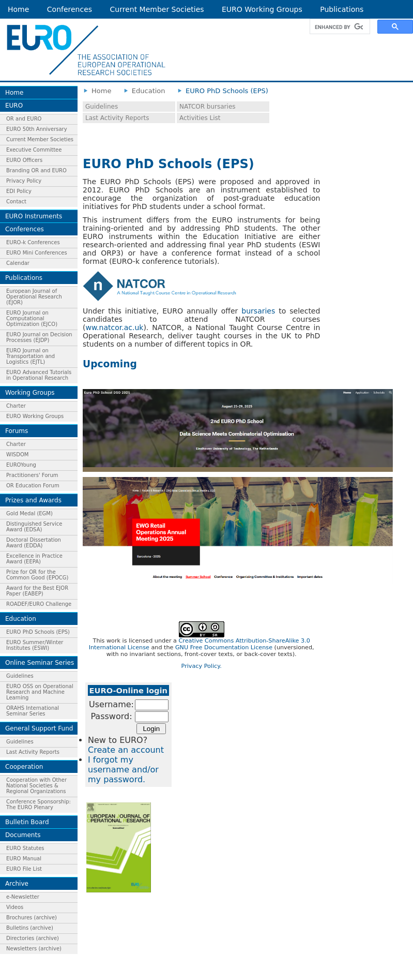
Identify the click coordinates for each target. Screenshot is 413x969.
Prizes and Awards (33, 500)
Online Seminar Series (39, 662)
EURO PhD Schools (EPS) (38, 632)
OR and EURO (23, 119)
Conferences (69, 9)
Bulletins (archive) (29, 928)
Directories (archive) (32, 938)
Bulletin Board (27, 822)
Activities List (200, 118)
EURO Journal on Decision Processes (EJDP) (39, 337)
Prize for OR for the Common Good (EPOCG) (37, 574)
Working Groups (30, 392)
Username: (111, 704)
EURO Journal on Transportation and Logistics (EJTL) (30, 356)
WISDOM (17, 454)
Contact (16, 201)
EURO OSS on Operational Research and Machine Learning (39, 691)
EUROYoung (21, 465)
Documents (22, 835)
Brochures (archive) (31, 917)
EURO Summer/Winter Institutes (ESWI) (34, 645)
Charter (16, 406)
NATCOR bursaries (207, 106)
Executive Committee (34, 150)
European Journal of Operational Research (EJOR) (34, 296)
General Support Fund (39, 728)
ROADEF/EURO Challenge (38, 604)
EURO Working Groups (262, 9)
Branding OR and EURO (36, 170)
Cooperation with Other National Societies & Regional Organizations (36, 785)
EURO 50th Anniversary (36, 129)
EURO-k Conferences (33, 242)
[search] (339, 27)
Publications (341, 9)
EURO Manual (23, 858)
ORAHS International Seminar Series (32, 711)
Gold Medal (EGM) (29, 513)
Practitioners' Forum (32, 475)
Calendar (17, 263)
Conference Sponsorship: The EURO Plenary (38, 804)
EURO (14, 105)
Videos (14, 907)
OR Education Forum (32, 485)
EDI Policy (19, 191)
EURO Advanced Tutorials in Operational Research (38, 375)
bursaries (258, 311)
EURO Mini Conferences (36, 253)
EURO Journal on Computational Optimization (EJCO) (31, 318)
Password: (111, 716)
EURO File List (24, 869)
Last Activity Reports (32, 752)
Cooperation (24, 766)
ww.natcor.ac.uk (114, 327)
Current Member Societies (157, 9)
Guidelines (20, 676)
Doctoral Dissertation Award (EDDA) (33, 542)
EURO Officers (24, 160)
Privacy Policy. (201, 666)
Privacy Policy (23, 181)
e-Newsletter (22, 897)
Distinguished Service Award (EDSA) (34, 526)
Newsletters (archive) (34, 948)
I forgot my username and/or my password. (123, 769)
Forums (16, 431)
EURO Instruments (33, 216)
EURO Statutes (25, 848)
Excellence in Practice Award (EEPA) (34, 558)
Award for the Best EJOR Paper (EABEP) (37, 591)
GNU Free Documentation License (223, 647)
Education (20, 618)
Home (18, 9)
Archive (16, 883)
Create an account (126, 750)
